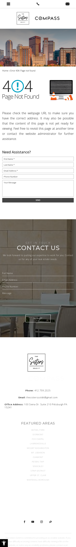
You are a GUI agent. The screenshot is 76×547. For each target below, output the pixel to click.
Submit (38, 334)
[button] (4, 543)
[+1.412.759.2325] (37, 393)
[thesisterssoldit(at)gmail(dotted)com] (67, 4)
